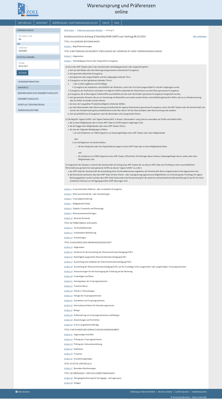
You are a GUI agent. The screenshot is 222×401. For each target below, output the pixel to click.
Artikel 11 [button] (68, 227)
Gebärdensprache (199, 391)
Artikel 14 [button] (68, 247)
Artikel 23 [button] (68, 295)
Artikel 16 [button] (68, 256)
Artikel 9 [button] (68, 213)
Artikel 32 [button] (68, 339)
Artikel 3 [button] (68, 60)
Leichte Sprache (182, 391)
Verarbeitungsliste (28, 98)
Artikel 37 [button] (68, 368)
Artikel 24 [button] (68, 290)
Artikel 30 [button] (68, 324)
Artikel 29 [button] (68, 319)
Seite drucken (22, 391)
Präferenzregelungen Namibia (89, 30)
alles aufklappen (200, 36)
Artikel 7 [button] (68, 203)
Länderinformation (28, 81)
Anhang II (23, 87)
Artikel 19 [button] (68, 271)
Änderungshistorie (28, 110)
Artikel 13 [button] (68, 237)
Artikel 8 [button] (68, 208)
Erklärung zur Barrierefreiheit (142, 391)
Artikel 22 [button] (68, 285)
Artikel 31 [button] (68, 334)
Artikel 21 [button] (68, 281)
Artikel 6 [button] (68, 198)
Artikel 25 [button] (68, 300)
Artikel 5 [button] (68, 193)
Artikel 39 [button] (68, 382)
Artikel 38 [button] (68, 377)
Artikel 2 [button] (68, 56)
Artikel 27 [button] (68, 310)
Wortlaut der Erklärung (31, 104)
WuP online (69, 30)
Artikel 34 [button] (68, 348)
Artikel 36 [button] (68, 358)
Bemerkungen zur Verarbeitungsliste (38, 92)
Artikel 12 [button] (68, 232)
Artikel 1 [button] (68, 46)
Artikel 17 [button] (68, 261)
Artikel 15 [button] (68, 251)
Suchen (22, 72)
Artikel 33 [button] (68, 343)
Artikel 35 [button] (68, 353)
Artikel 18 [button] (68, 266)
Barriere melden (165, 391)
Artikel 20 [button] (68, 276)
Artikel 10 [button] (68, 218)
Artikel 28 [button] (68, 315)
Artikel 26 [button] (68, 305)
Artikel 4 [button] (68, 188)
